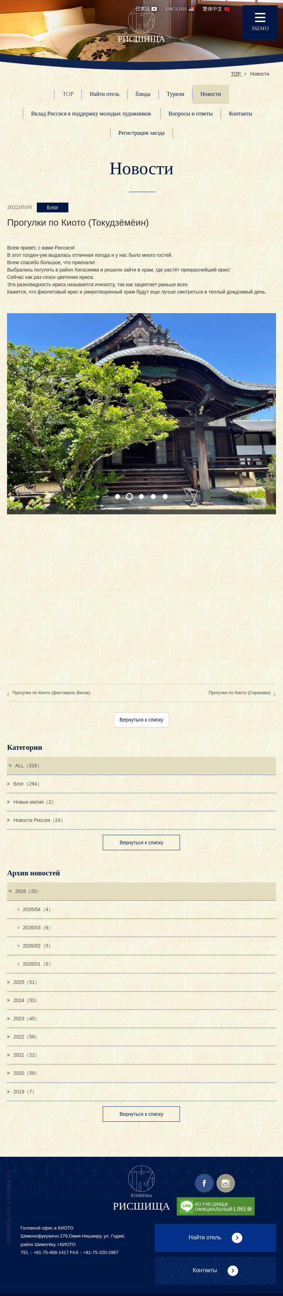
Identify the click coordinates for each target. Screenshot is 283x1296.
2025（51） (23, 982)
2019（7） (22, 1091)
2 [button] (129, 496)
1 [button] (117, 496)
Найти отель (205, 1237)
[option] (141, 413)
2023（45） (23, 1018)
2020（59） (23, 1073)
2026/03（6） (35, 927)
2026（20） (24, 891)
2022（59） (23, 1037)
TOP (238, 74)
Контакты (205, 1270)
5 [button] (165, 496)
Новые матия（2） (31, 802)
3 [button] (141, 496)
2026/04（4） (35, 909)
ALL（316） (25, 765)
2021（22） (23, 1055)
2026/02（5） (35, 946)
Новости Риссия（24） (36, 820)
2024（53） (23, 1000)
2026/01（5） (35, 964)
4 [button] (153, 496)
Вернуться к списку (141, 720)
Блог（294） (24, 784)
